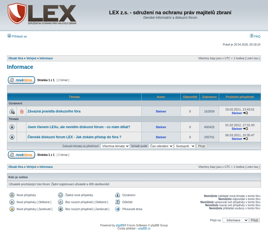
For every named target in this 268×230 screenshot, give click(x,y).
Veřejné (31, 58)
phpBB (120, 225)
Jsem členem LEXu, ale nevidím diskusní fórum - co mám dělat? (79, 127)
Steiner (161, 111)
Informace (46, 58)
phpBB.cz (144, 228)
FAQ (255, 36)
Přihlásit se (17, 36)
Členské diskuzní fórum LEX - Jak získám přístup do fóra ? (74, 137)
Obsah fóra (15, 58)
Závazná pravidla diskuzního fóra (54, 111)
